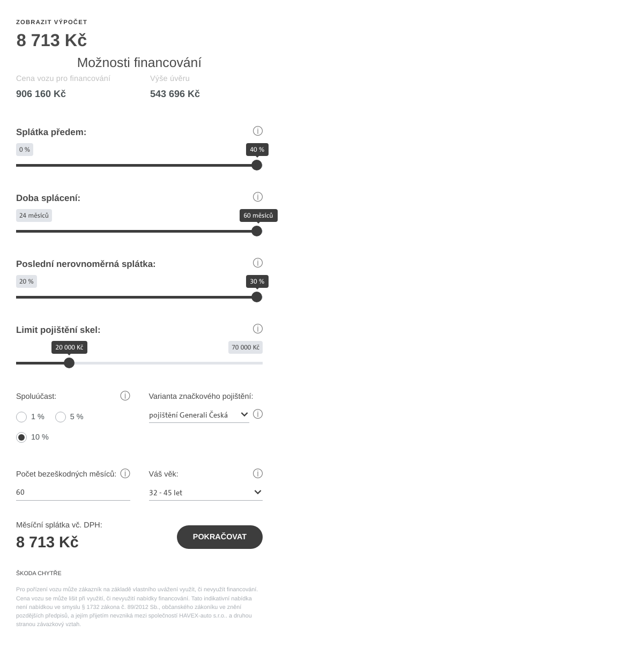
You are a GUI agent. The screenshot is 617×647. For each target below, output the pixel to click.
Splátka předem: (51, 132)
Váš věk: (164, 474)
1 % (37, 417)
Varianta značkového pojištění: (201, 396)
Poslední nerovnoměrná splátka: (86, 264)
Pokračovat (220, 537)
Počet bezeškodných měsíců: (66, 474)
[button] (258, 132)
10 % (40, 437)
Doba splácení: (48, 198)
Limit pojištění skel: (58, 330)
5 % (77, 417)
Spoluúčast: (36, 396)
